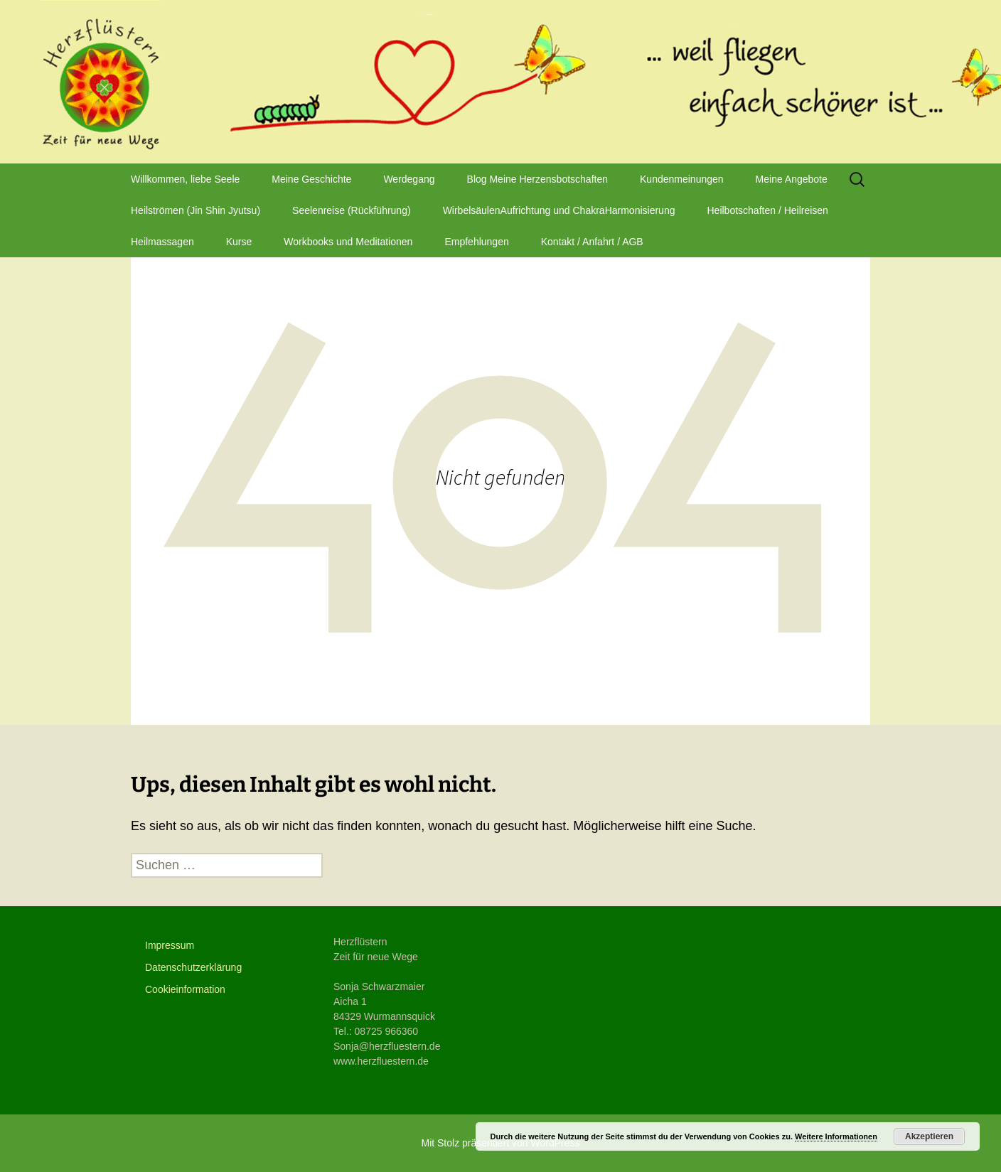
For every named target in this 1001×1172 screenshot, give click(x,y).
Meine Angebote (792, 179)
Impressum (169, 945)
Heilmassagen (162, 241)
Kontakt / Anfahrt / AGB (592, 241)
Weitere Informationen (836, 1136)
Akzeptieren (929, 1136)
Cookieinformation (185, 989)
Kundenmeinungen (682, 179)
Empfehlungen (476, 241)
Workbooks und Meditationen (348, 241)
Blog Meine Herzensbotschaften (537, 179)
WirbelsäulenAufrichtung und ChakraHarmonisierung (559, 210)
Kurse (239, 241)
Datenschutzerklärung (193, 967)
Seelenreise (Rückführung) (351, 210)
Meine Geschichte (311, 179)
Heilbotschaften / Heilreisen (767, 210)
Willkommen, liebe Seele (185, 179)
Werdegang (408, 179)
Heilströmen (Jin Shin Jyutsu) (195, 210)
